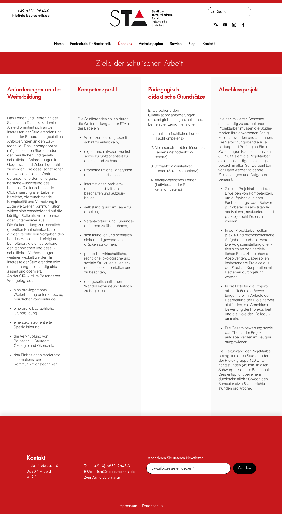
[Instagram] (234, 25)
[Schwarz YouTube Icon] (225, 25)
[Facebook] (243, 25)
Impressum (127, 506)
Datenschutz (153, 506)
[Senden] (244, 468)
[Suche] (229, 11)
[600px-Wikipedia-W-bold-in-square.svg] (216, 25)
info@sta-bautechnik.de (30, 15)
